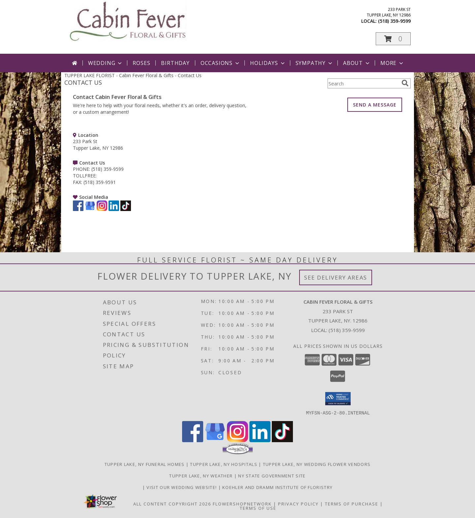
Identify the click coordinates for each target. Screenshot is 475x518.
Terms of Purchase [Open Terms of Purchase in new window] (351, 503)
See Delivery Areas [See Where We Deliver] (335, 277)
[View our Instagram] (102, 209)
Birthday (175, 63)
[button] (393, 38)
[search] (405, 83)
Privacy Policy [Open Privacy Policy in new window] (298, 503)
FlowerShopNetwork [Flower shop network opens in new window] (242, 503)
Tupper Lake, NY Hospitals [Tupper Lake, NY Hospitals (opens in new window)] (223, 464)
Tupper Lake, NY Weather (201, 475)
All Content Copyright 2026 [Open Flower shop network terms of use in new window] (172, 503)
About (357, 63)
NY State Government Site (271, 475)
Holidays (268, 63)
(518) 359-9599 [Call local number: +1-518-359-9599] (394, 21)
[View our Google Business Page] (90, 209)
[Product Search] (363, 83)
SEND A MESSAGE (374, 105)
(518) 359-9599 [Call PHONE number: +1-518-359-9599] (107, 169)
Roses (141, 63)
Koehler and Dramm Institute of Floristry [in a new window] (277, 487)
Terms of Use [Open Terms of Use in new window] (258, 508)
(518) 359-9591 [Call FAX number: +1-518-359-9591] (99, 182)
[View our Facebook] (78, 209)
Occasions (220, 63)
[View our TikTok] (125, 209)
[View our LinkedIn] (114, 209)
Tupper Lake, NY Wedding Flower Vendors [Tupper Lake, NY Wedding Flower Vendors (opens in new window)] (316, 464)
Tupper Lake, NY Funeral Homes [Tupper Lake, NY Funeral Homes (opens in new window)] (145, 464)
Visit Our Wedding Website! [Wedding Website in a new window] (182, 487)
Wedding (105, 63)
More (392, 63)
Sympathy (314, 63)
